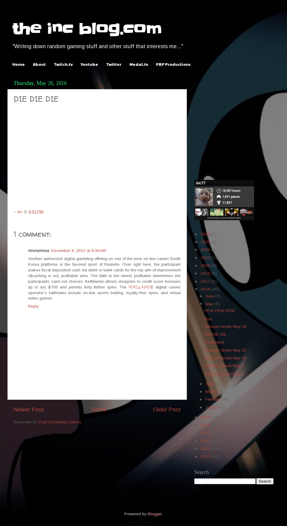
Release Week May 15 (225, 358)
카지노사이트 (141, 287)
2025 (206, 242)
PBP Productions (173, 64)
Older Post (167, 409)
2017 (206, 281)
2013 (206, 433)
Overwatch (214, 342)
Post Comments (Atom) (60, 422)
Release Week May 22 (225, 350)
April (210, 383)
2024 (206, 249)
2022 (206, 258)
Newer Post (28, 409)
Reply (33, 306)
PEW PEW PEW (219, 310)
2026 (206, 234)
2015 (206, 417)
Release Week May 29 (225, 326)
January (213, 407)
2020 (206, 265)
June (210, 296)
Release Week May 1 (224, 374)
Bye (208, 319)
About (39, 64)
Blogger (155, 514)
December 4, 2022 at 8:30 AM (78, 250)
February (214, 399)
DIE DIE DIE (215, 334)
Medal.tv (138, 64)
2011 (206, 448)
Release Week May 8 (224, 366)
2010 (206, 456)
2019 (206, 273)
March (211, 391)
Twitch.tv (63, 64)
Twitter (113, 64)
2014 (206, 425)
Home (18, 64)
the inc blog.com (86, 29)
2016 (206, 289)
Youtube (89, 64)
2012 (206, 441)
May (209, 304)
